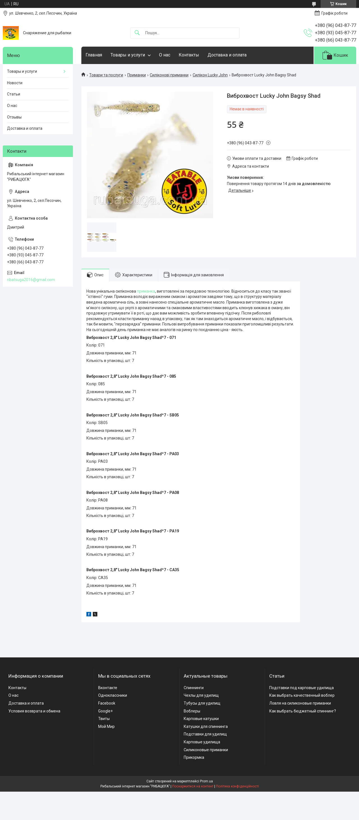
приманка (146, 291)
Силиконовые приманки (206, 750)
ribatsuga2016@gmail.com (31, 279)
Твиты (104, 718)
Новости (14, 83)
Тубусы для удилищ (202, 703)
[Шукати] (137, 33)
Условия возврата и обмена (34, 711)
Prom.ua (206, 781)
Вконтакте (107, 687)
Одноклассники (112, 695)
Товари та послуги (106, 75)
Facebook (106, 703)
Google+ (105, 711)
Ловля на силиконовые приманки (300, 703)
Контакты (189, 55)
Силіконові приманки (169, 75)
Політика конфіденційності (237, 786)
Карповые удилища (202, 742)
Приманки (136, 75)
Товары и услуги (128, 55)
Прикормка (194, 757)
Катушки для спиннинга (206, 726)
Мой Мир (106, 726)
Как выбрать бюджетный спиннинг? (302, 711)
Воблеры (192, 711)
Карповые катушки (201, 718)
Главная (94, 55)
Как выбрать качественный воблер (302, 695)
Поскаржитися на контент (192, 786)
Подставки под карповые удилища (301, 687)
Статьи (13, 94)
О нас (164, 55)
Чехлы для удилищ (201, 695)
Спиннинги (194, 687)
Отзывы (14, 117)
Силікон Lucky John (210, 75)
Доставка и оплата (227, 55)
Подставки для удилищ (205, 734)
